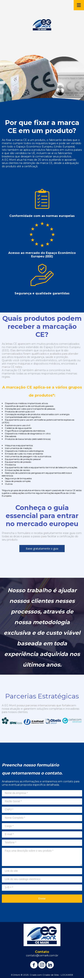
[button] (42, 548)
